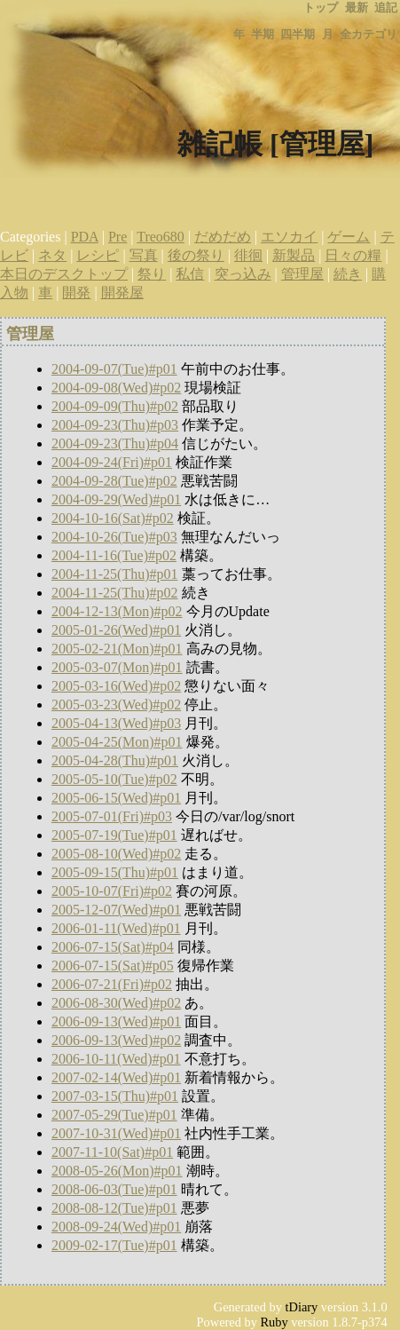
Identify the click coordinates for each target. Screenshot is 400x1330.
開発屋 (122, 292)
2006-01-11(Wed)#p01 (116, 928)
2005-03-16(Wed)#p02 (116, 685)
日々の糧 (353, 255)
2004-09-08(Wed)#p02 (116, 387)
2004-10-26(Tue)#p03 (114, 536)
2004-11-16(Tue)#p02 (113, 555)
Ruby (274, 1322)
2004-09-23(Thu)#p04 (114, 443)
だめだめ (222, 236)
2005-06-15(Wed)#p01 (116, 797)
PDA (84, 236)
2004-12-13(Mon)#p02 (117, 611)
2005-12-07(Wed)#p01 (116, 909)
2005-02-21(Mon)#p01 (117, 648)
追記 (385, 8)
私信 (190, 273)
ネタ (52, 255)
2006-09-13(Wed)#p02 (116, 1040)
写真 (143, 255)
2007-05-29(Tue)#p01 (114, 1114)
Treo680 (160, 236)
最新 (356, 8)
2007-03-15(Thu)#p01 (114, 1096)
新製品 (293, 255)
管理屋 (302, 273)
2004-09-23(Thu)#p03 (114, 424)
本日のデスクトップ (64, 273)
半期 (262, 34)
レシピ (97, 255)
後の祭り (196, 255)
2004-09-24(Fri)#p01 (111, 462)
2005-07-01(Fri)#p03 (111, 816)
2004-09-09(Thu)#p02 (114, 406)
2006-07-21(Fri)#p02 (111, 984)
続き (347, 273)
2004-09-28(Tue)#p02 (114, 480)
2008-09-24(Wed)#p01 (116, 1226)
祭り (151, 273)
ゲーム (348, 236)
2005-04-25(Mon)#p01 (117, 741)
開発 (76, 292)
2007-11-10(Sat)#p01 (112, 1152)
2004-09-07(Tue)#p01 (114, 368)
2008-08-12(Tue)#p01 (114, 1207)
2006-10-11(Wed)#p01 (116, 1058)
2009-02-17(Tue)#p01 (114, 1245)
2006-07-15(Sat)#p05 (112, 965)
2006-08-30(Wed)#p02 (116, 1002)
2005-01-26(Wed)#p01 (116, 629)
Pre (117, 236)
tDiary (302, 1307)
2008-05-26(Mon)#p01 (117, 1170)
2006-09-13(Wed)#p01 (116, 1021)
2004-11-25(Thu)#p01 (114, 574)
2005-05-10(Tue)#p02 (114, 779)
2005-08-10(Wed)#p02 (116, 853)
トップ (320, 8)
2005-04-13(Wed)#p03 (116, 723)
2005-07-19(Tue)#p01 (114, 835)
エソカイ (289, 236)
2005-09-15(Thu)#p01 (114, 872)
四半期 (297, 34)
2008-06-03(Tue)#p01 (114, 1189)
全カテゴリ (368, 34)
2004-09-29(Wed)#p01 (116, 499)
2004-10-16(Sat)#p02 (112, 518)
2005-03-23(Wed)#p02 (116, 704)
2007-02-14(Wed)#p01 (116, 1077)
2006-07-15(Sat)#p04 (112, 946)
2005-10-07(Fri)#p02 (111, 891)
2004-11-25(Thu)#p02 (114, 592)
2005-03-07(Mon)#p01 (117, 667)
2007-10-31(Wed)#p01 (116, 1133)
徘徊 (248, 255)
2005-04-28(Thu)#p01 (114, 760)
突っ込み (243, 273)
